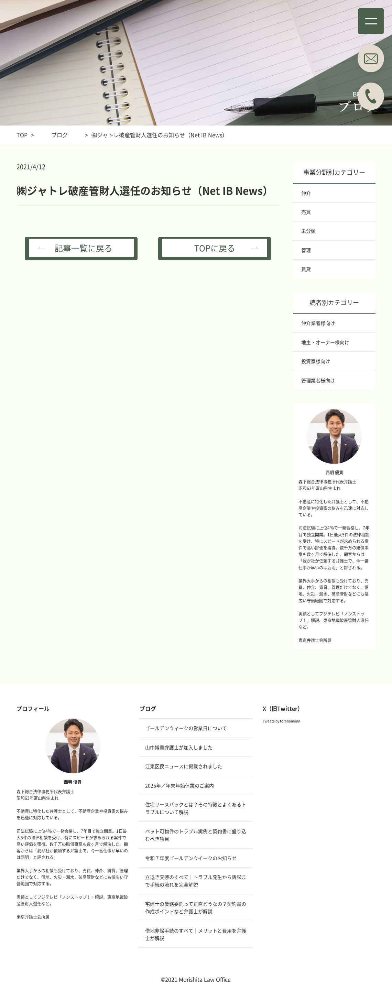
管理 (306, 250)
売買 (306, 211)
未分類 (308, 230)
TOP (22, 135)
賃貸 (306, 268)
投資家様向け (315, 361)
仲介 (306, 192)
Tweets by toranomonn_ (282, 720)
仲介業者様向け (318, 322)
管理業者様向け (318, 380)
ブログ (59, 135)
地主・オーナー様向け (325, 342)
